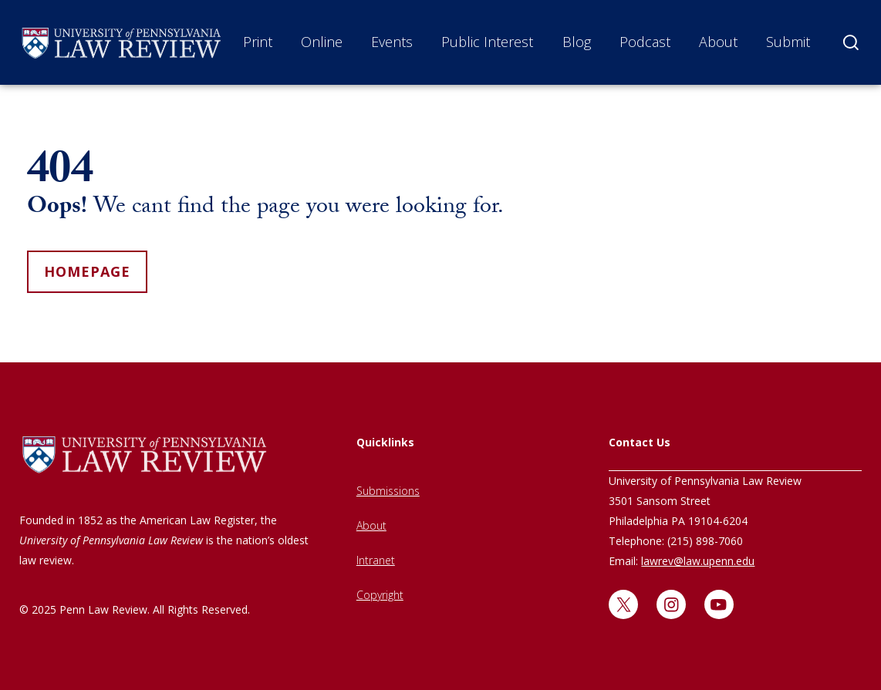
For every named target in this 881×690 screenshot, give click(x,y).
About (718, 41)
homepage (87, 271)
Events (392, 41)
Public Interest (487, 41)
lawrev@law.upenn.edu (697, 561)
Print (257, 41)
